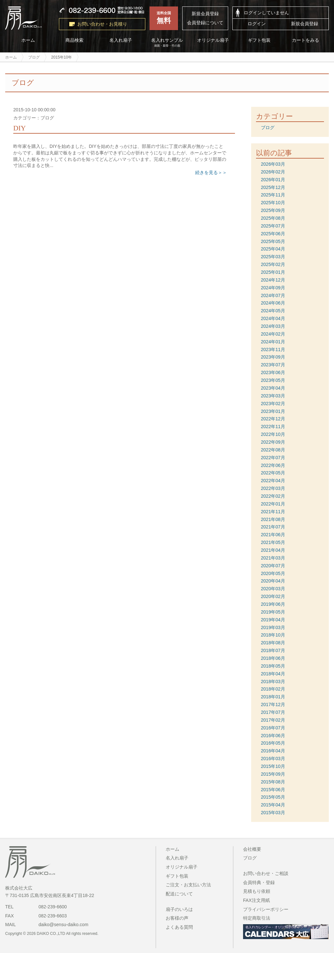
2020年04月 (273, 580)
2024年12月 (273, 280)
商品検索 (74, 40)
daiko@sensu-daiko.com (63, 924)
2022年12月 (273, 418)
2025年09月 (273, 210)
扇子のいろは (179, 909)
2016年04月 (273, 750)
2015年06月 (273, 789)
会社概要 (252, 849)
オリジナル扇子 (213, 40)
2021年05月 (273, 542)
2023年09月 (273, 357)
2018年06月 (273, 658)
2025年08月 (273, 218)
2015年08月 (273, 781)
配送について (179, 893)
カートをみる (305, 40)
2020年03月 (273, 588)
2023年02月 (273, 403)
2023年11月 (273, 349)
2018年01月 (273, 696)
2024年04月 (273, 318)
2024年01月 (273, 341)
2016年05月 (273, 743)
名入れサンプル (167, 43)
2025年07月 (273, 225)
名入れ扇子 (120, 40)
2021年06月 (273, 534)
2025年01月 (273, 272)
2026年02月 (273, 171)
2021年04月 (273, 550)
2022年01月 (273, 503)
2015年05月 (273, 797)
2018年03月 (273, 681)
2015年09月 (273, 774)
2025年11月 (273, 194)
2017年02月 (273, 720)
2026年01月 (273, 179)
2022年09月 (273, 442)
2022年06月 (273, 465)
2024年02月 (273, 334)
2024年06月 (273, 302)
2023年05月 (273, 380)
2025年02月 (273, 264)
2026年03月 (273, 164)
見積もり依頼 (256, 891)
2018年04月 (273, 673)
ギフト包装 (259, 40)
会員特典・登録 (259, 882)
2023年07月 (273, 364)
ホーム (28, 40)
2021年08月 (273, 519)
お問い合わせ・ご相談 (265, 873)
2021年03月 (273, 557)
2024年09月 (273, 287)
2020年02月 (273, 596)
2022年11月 (273, 426)
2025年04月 (273, 248)
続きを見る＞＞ (211, 172)
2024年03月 (273, 326)
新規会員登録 (205, 13)
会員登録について (205, 22)
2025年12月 (273, 187)
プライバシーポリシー (265, 909)
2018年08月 (273, 642)
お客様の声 (177, 918)
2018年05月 (273, 666)
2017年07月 (273, 712)
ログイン (257, 23)
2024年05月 (273, 310)
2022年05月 (273, 472)
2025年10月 (273, 202)
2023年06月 (273, 372)
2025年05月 (273, 241)
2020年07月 (273, 565)
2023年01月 (273, 411)
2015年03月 (273, 812)
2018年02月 (273, 689)
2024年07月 (273, 295)
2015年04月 (273, 804)
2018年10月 (273, 634)
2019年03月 (273, 627)
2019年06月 (273, 604)
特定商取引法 (256, 918)
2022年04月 (273, 480)
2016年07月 (273, 727)
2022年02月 (273, 496)
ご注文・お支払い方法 (188, 884)
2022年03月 (273, 488)
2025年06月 (273, 233)
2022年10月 (273, 434)
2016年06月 (273, 735)
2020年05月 (273, 573)
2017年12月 (273, 704)
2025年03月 (273, 256)
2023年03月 (273, 395)
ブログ (267, 127)
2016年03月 (273, 758)
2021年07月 (273, 526)
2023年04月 (273, 388)
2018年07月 (273, 650)
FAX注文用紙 (256, 900)
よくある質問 (179, 927)
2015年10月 (273, 766)
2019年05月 (273, 612)
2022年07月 (273, 457)
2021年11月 (273, 511)
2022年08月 (273, 449)
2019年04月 (273, 619)
